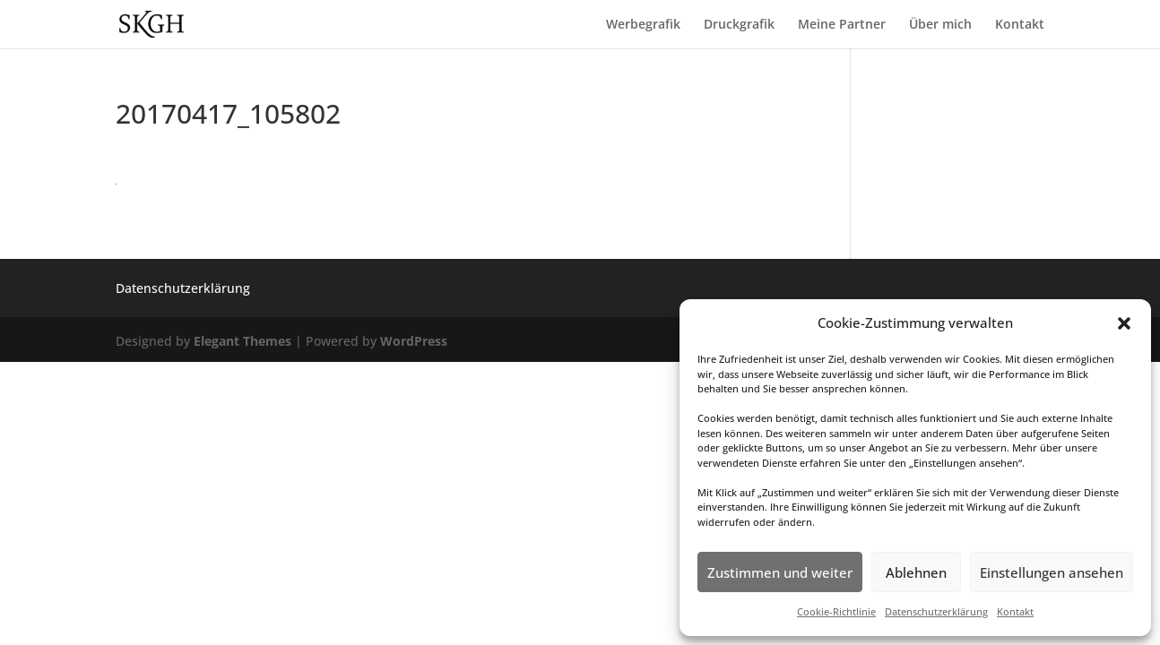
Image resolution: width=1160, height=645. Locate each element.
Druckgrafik (739, 25)
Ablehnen (916, 572)
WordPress (413, 340)
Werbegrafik (643, 25)
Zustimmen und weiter (780, 572)
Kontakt (1015, 611)
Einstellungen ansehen (1051, 572)
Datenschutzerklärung (936, 611)
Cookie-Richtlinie (836, 611)
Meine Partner (842, 25)
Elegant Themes (242, 340)
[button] (1124, 323)
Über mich (940, 25)
